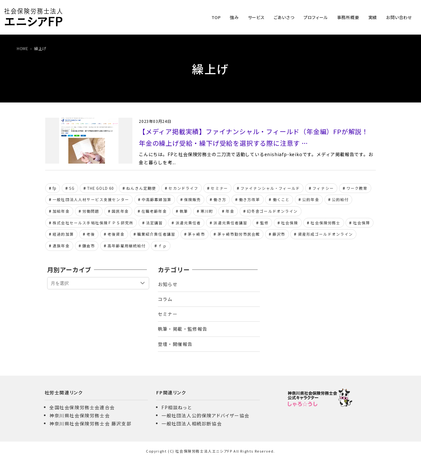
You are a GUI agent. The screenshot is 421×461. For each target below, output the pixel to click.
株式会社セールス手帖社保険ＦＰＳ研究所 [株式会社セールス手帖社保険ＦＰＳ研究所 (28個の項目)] (93, 222)
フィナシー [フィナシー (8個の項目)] (323, 188)
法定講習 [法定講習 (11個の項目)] (154, 222)
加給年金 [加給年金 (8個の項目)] (61, 211)
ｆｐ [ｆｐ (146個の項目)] (162, 245)
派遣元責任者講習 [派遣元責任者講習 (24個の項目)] (230, 222)
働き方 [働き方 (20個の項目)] (219, 199)
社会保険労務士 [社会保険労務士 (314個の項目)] (325, 222)
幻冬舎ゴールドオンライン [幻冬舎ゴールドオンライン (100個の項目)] (272, 211)
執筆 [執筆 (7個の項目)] (184, 211)
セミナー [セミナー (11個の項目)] (219, 188)
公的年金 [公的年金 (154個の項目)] (310, 199)
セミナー (168, 314)
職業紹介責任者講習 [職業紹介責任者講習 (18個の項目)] (156, 234)
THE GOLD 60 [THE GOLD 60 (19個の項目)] (100, 188)
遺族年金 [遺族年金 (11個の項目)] (61, 245)
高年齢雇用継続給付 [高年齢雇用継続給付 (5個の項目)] (127, 245)
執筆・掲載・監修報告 (183, 329)
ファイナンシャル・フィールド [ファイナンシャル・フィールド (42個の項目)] (270, 188)
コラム (165, 299)
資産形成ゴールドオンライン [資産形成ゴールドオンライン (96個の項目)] (325, 234)
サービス (256, 17)
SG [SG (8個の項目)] (71, 188)
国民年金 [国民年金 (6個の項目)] (120, 211)
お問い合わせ (399, 17)
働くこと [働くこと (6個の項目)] (281, 199)
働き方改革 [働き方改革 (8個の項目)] (249, 199)
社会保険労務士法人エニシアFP (203, 451)
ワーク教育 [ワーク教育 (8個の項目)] (357, 188)
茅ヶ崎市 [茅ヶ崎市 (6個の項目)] (196, 234)
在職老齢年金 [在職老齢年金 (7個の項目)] (154, 211)
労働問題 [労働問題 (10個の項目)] (90, 211)
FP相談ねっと (176, 407)
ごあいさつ (284, 17)
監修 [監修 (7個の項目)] (264, 222)
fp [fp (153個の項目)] (54, 188)
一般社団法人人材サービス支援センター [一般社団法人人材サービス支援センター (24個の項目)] (91, 199)
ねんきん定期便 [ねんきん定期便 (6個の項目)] (141, 188)
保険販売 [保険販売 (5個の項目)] (192, 199)
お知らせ (168, 284)
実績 (372, 17)
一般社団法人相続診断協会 (191, 423)
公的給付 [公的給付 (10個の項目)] (340, 199)
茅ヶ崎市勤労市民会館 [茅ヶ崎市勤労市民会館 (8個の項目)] (239, 234)
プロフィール (315, 17)
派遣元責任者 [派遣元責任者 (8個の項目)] (188, 222)
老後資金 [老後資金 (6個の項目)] (116, 234)
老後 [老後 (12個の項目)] (91, 234)
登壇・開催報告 (175, 344)
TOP (216, 17)
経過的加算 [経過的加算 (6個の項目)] (63, 234)
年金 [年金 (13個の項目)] (230, 211)
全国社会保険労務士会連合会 (82, 407)
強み (234, 17)
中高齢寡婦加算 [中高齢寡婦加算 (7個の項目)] (156, 199)
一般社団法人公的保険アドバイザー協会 (205, 415)
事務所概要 (348, 17)
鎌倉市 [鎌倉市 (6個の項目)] (88, 245)
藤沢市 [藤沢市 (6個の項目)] (278, 234)
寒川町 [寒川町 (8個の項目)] (206, 211)
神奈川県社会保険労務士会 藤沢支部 (90, 423)
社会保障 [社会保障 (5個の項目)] (361, 222)
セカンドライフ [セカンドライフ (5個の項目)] (183, 188)
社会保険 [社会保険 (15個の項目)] (289, 222)
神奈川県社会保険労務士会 (79, 415)
